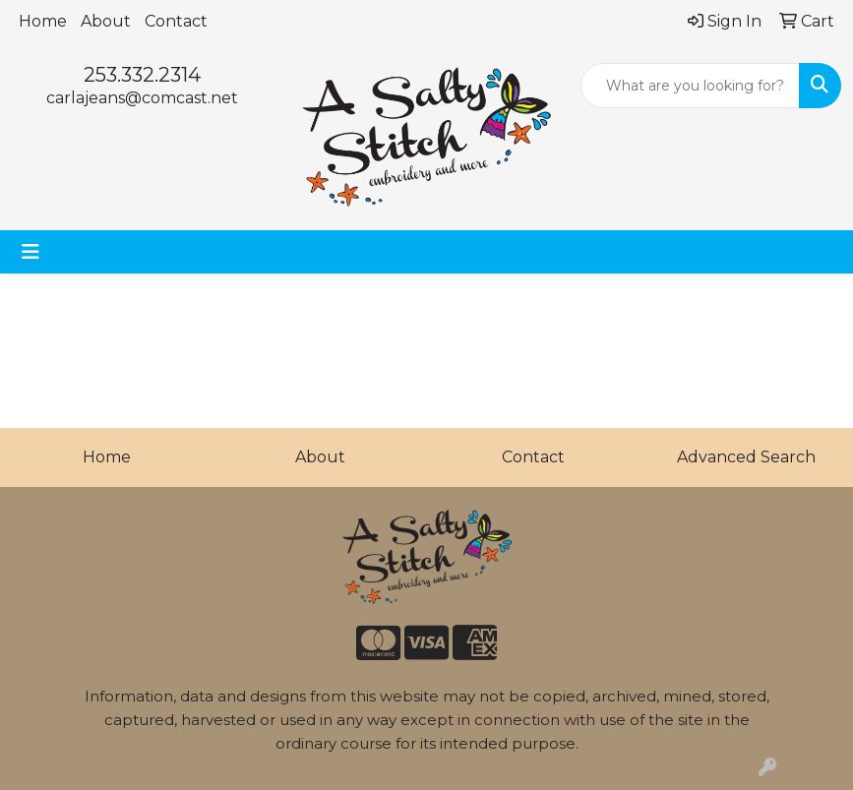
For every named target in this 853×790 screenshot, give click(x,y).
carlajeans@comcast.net (142, 98)
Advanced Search (746, 457)
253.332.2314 (142, 75)
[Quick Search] (690, 85)
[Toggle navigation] (30, 252)
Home (43, 21)
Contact (176, 21)
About (106, 21)
